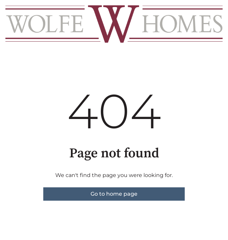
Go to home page (114, 194)
